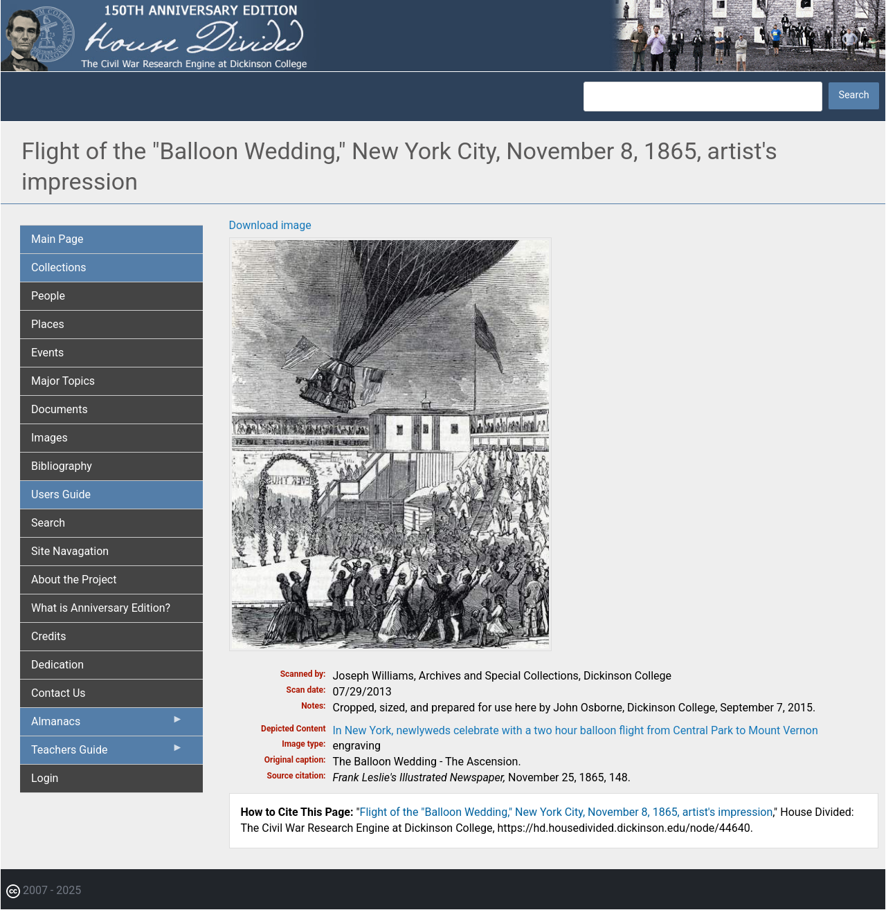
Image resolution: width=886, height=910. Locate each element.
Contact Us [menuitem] (58, 693)
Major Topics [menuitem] (63, 381)
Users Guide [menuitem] (61, 494)
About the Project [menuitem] (73, 579)
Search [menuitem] (48, 522)
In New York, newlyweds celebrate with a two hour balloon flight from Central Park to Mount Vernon (575, 730)
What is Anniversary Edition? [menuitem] (100, 608)
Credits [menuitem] (48, 636)
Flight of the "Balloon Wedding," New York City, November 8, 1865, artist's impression (566, 812)
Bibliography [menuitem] (61, 466)
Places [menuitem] (47, 324)
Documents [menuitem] (59, 409)
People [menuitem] (48, 295)
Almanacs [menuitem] (107, 724)
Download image (270, 225)
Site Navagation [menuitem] (70, 551)
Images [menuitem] (49, 437)
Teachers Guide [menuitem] (107, 753)
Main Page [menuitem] (57, 239)
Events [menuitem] (47, 352)
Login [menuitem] (44, 778)
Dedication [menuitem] (57, 664)
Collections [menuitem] (59, 267)
